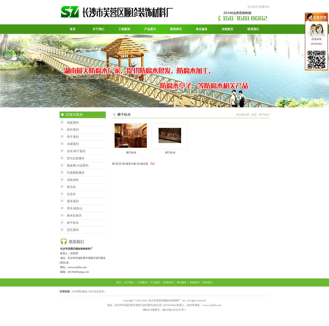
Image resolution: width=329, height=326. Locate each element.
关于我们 (129, 282)
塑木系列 (73, 201)
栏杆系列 (73, 129)
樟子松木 (73, 222)
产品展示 (155, 282)
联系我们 (208, 282)
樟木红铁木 (74, 215)
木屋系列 (73, 144)
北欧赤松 (73, 179)
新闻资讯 (168, 282)
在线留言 (195, 282)
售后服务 (182, 282)
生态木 (71, 194)
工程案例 (142, 282)
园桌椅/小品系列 (77, 165)
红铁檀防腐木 (76, 172)
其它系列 (73, 230)
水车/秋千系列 (76, 151)
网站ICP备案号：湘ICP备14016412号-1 (164, 309)
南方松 (71, 187)
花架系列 (73, 122)
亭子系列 (73, 136)
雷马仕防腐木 (76, 158)
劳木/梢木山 (74, 208)
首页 (118, 282)
